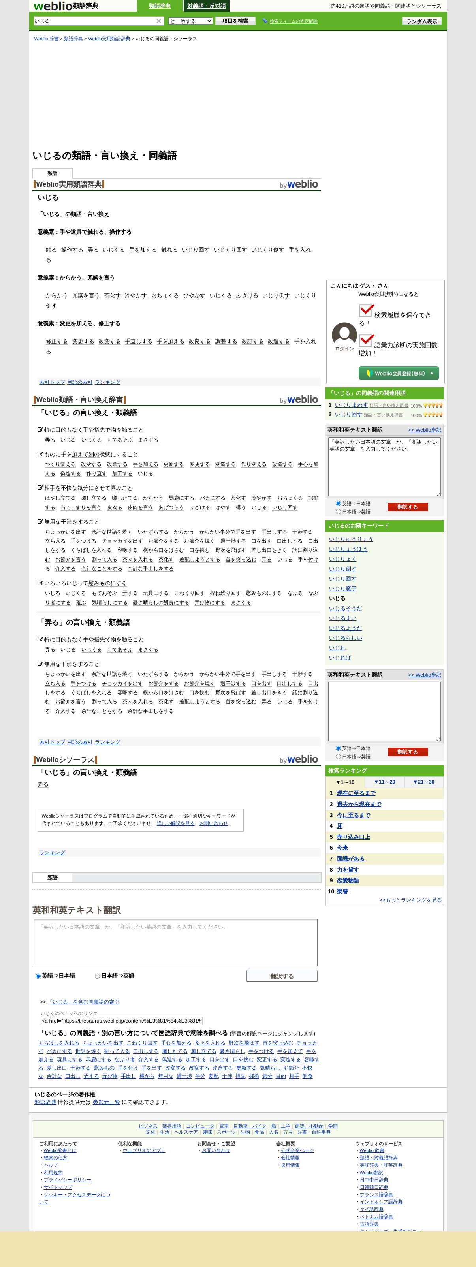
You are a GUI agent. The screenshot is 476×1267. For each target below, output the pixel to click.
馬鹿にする (181, 498)
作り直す (97, 473)
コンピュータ (200, 1126)
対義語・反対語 (206, 6)
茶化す (112, 295)
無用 (49, 522)
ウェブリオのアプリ (144, 1150)
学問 (333, 1126)
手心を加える (176, 1043)
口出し (73, 1076)
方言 (288, 1132)
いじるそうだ (345, 608)
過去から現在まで (359, 804)
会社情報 (290, 1157)
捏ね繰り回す (225, 593)
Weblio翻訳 (371, 1172)
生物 (245, 1132)
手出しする (274, 532)
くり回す (236, 249)
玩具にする (156, 593)
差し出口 (57, 1068)
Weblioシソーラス (65, 760)
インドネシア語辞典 (381, 1201)
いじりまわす (351, 405)
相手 (49, 488)
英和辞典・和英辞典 (381, 1164)
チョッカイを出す (122, 541)
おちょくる (165, 295)
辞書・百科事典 (314, 1132)
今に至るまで (353, 815)
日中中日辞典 (374, 1179)
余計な (54, 1076)
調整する (226, 341)
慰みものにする (107, 583)
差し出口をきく (269, 550)
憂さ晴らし (232, 1051)
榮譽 (342, 891)
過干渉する (233, 541)
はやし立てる (60, 498)
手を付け (128, 1068)
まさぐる (148, 440)
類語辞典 (160, 6)
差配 (214, 1076)
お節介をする (163, 541)
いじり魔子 (343, 588)
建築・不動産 (309, 1126)
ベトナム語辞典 (376, 1216)
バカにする (213, 498)
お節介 (291, 1068)
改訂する (253, 341)
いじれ (337, 648)
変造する (225, 464)
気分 (82, 488)
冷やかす (136, 295)
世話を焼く (88, 1051)
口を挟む (199, 550)
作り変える (254, 464)
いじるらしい (345, 638)
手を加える (143, 249)
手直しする (138, 341)
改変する (110, 341)
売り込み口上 (353, 837)
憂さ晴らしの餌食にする (161, 602)
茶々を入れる (137, 559)
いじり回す (196, 249)
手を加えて (290, 1051)
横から (147, 1076)
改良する (200, 341)
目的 (281, 1076)
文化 (150, 1132)
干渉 (66, 522)
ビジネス (148, 1126)
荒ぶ (81, 602)
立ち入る (55, 541)
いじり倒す (276, 295)
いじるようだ (345, 628)
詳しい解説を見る (176, 823)
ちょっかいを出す (65, 532)
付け (313, 559)
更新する (174, 464)
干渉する (302, 532)
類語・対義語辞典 (379, 1157)
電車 (224, 1126)
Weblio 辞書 (46, 38)
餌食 (308, 1076)
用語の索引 (80, 382)
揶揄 (254, 1076)
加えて (80, 454)
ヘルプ (51, 1164)
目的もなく (69, 430)
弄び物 (110, 1076)
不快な (69, 488)
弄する (130, 593)
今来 (342, 847)
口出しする (290, 541)
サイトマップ (58, 1187)
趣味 (207, 1132)
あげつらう (171, 507)
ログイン (344, 349)
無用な (165, 1076)
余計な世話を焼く (111, 532)
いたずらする (153, 532)
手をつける (83, 541)
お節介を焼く (199, 541)
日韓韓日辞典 (374, 1187)
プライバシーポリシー (67, 1179)
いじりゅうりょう (351, 539)
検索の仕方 (56, 1157)
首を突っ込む (241, 559)
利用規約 (53, 1172)
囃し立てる (94, 498)
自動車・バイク (250, 1126)
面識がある (351, 858)
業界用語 (171, 1126)
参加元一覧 (106, 1102)
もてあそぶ (120, 440)
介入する (65, 568)
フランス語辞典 (376, 1194)
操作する (72, 249)
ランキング (107, 382)
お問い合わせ (213, 823)
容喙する (127, 550)
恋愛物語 (348, 880)
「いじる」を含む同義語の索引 (83, 1002)
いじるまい (343, 618)
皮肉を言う (140, 507)
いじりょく (343, 559)
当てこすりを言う (81, 507)
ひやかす (194, 295)
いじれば (340, 657)
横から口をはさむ (163, 550)
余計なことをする (101, 568)
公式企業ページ (297, 1150)
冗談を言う (86, 295)
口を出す (261, 541)
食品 (259, 1132)
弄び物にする (209, 602)
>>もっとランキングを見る (411, 900)
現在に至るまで (356, 793)
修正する (57, 341)
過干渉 (184, 1076)
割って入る (104, 559)
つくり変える (60, 464)
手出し (128, 1076)
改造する (279, 341)
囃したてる (125, 498)
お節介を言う (70, 559)
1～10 (345, 782)
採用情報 (290, 1164)
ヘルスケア (186, 1132)
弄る (93, 249)
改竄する (117, 464)
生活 (164, 1132)
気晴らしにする (110, 602)
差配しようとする (199, 559)
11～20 (384, 782)
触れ (166, 249)
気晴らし (270, 1068)
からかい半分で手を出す (227, 532)
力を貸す (348, 870)
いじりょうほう (348, 549)
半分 (200, 1076)
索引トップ (52, 382)
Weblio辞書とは (60, 1150)
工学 (285, 1126)
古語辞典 (369, 1223)
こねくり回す (189, 593)
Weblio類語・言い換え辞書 (79, 400)
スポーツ (226, 1132)
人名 (273, 1132)
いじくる (114, 249)
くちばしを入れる (91, 550)
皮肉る (114, 507)
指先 (99, 430)
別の (94, 454)
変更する (83, 341)
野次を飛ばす (230, 550)
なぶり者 (125, 1059)
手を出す (151, 1068)
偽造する (70, 473)
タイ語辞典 (372, 1209)
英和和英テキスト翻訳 (76, 909)
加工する (122, 473)
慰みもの (104, 1068)
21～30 (424, 782)
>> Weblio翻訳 (424, 430)
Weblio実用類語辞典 (109, 38)
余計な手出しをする (151, 568)
